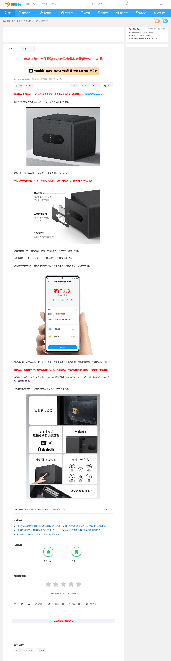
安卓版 (36, 4)
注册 (166, 4)
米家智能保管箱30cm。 (94, 94)
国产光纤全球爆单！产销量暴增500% (141, 32)
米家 (28, 85)
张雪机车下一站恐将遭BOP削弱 (139, 36)
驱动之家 (159, 12)
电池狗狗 (140, 12)
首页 (7, 12)
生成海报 (92, 604)
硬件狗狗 (122, 12)
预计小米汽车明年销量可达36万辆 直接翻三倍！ (83, 530)
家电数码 (29, 21)
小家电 (37, 21)
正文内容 (11, 49)
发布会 (85, 12)
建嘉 (42, 79)
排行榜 (67, 12)
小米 (18, 85)
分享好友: (55, 604)
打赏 (40, 604)
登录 (161, 4)
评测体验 (47, 12)
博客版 (53, 4)
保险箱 (40, 650)
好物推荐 (103, 12)
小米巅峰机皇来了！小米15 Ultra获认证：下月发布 (35, 530)
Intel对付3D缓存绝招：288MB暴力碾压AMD (143, 39)
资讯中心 (20, 21)
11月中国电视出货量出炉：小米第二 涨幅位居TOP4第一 (86, 526)
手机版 (27, 4)
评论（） (27, 49)
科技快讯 (25, 12)
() (57, 79)
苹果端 (44, 4)
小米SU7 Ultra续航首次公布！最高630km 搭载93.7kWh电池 (38, 526)
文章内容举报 (107, 510)
